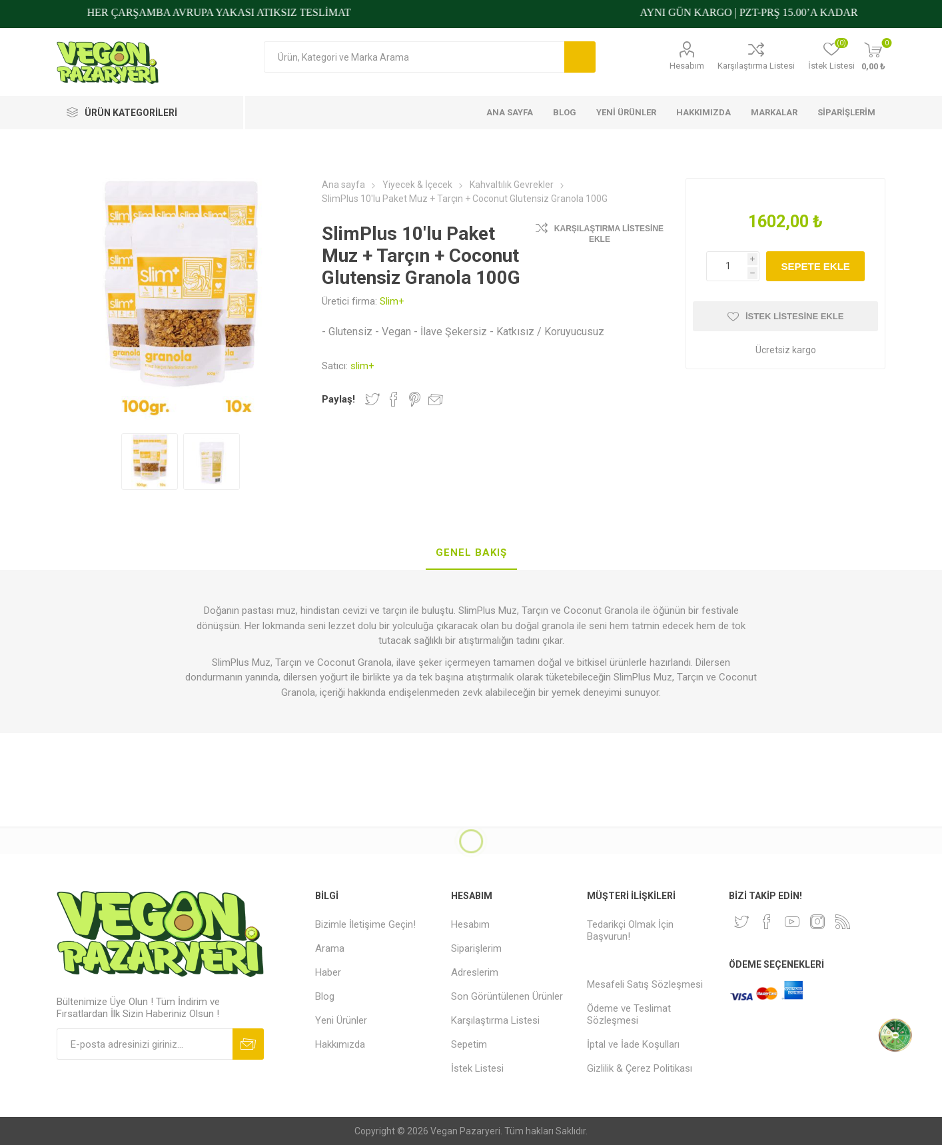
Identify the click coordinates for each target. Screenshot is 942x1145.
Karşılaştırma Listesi (756, 66)
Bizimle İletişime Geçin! (365, 924)
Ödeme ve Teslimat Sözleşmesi (629, 1014)
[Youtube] (792, 921)
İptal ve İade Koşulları (633, 1044)
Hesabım (687, 66)
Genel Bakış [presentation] (471, 553)
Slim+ (392, 301)
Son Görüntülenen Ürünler (507, 996)
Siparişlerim (476, 948)
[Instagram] (817, 921)
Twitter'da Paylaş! (372, 399)
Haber (328, 972)
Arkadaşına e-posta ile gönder (435, 399)
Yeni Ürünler (341, 1020)
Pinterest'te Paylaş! (415, 399)
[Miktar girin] (732, 266)
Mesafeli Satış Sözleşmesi (645, 984)
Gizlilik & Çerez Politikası (639, 1068)
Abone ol (248, 1044)
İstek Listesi (477, 1068)
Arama (580, 57)
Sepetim (469, 1044)
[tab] (471, 553)
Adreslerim (474, 972)
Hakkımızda (340, 1044)
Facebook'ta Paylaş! (393, 399)
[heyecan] (741, 921)
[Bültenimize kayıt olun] (145, 1044)
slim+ (362, 366)
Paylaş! (338, 399)
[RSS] (842, 921)
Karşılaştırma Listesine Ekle (609, 234)
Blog (324, 996)
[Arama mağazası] (414, 57)
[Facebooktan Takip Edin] (766, 921)
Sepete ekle (815, 266)
